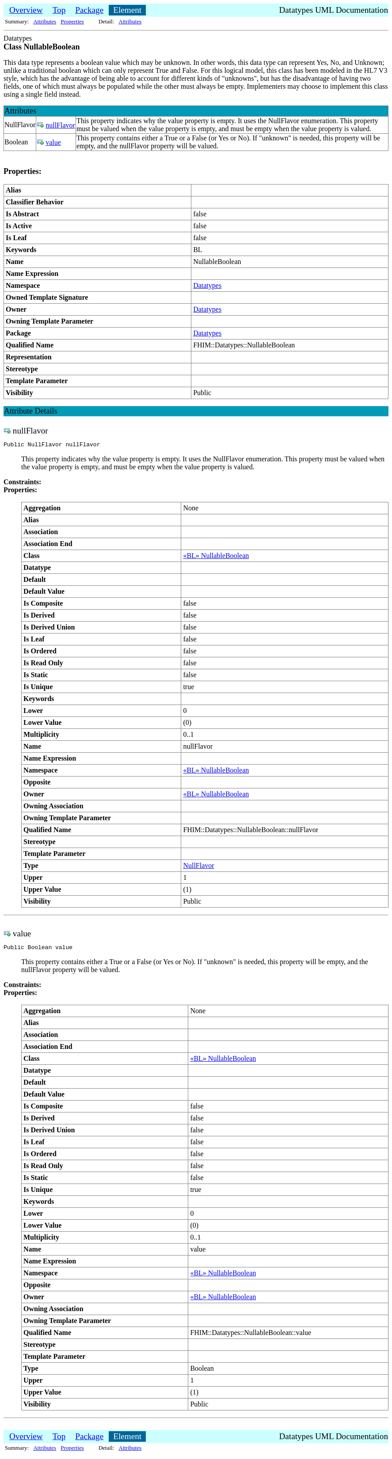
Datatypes (207, 285)
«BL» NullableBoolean (216, 557)
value (53, 142)
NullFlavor (198, 867)
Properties (72, 21)
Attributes (44, 21)
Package (89, 10)
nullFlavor (60, 125)
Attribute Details (30, 411)
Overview (26, 10)
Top (59, 10)
